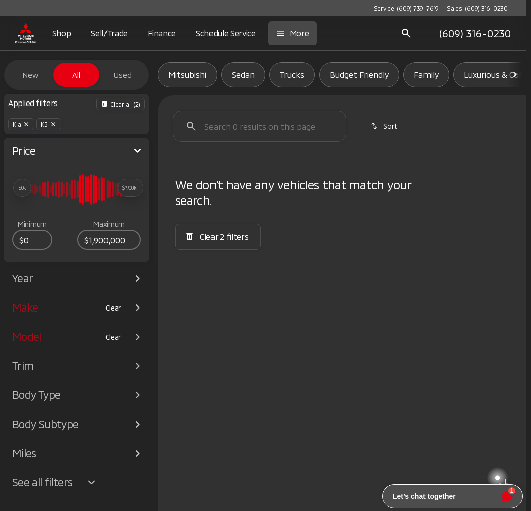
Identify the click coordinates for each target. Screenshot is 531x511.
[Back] (120, 104)
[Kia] (21, 124)
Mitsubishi (187, 74)
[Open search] (406, 33)
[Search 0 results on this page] (259, 126)
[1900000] (109, 240)
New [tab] (30, 74)
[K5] (48, 124)
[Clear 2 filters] (218, 237)
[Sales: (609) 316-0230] (477, 8)
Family (426, 74)
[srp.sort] (384, 126)
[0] (32, 240)
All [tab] (76, 74)
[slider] (22, 188)
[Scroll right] (515, 74)
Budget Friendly (359, 74)
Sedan (243, 74)
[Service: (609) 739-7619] (406, 8)
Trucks (292, 74)
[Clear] (113, 308)
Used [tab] (123, 74)
